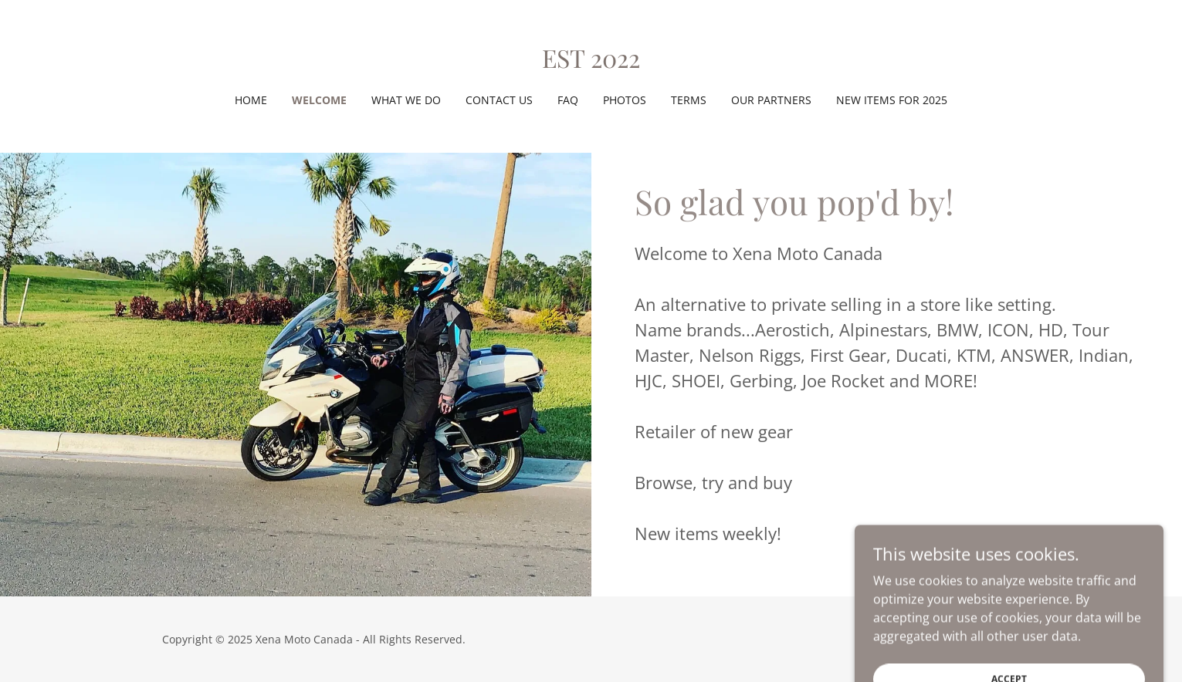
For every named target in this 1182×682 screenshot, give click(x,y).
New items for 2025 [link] (891, 100)
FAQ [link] (567, 100)
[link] (591, 63)
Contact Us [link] (499, 100)
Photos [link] (624, 100)
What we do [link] (406, 100)
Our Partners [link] (771, 100)
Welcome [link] (319, 100)
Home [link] (251, 100)
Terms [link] (688, 100)
